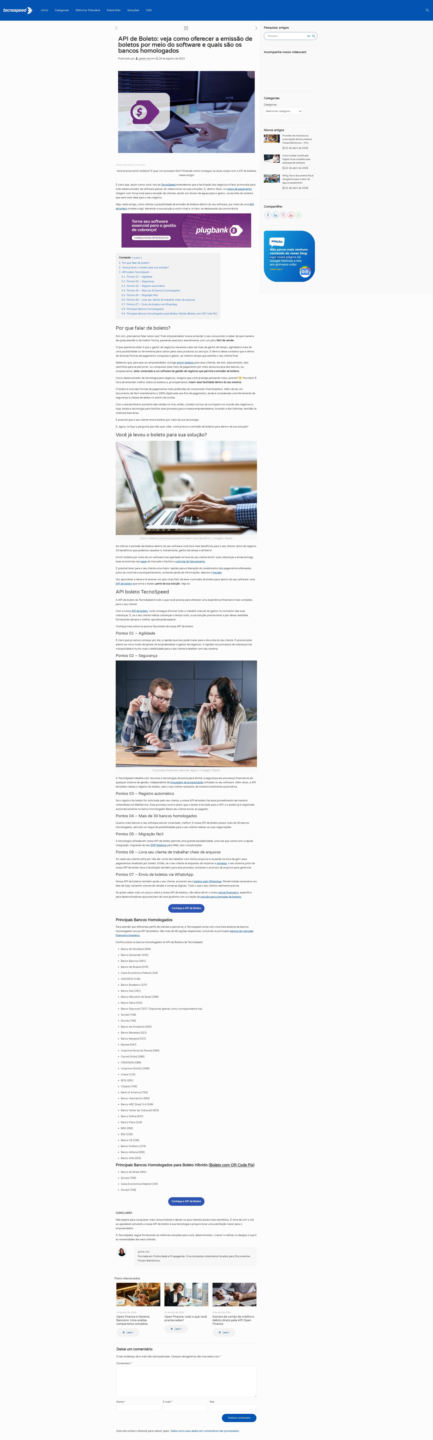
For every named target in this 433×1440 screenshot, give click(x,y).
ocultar (136, 258)
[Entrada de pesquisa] (287, 36)
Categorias (270, 104)
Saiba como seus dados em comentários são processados (205, 1430)
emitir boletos (185, 362)
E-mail (167, 1401)
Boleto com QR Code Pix (231, 1165)
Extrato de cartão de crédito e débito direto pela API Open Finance (233, 1320)
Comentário (124, 1363)
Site (212, 1401)
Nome (120, 1401)
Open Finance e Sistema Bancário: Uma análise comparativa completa (133, 1320)
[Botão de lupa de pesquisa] (313, 36)
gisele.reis (144, 58)
